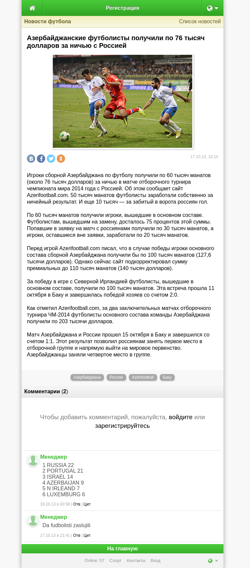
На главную (122, 548)
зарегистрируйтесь (122, 425)
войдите (181, 417)
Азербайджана (87, 377)
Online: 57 (94, 560)
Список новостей (200, 21)
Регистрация (122, 8)
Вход (155, 560)
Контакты (136, 560)
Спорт (116, 560)
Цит (87, 504)
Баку (167, 377)
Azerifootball (143, 377)
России (116, 377)
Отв (76, 504)
